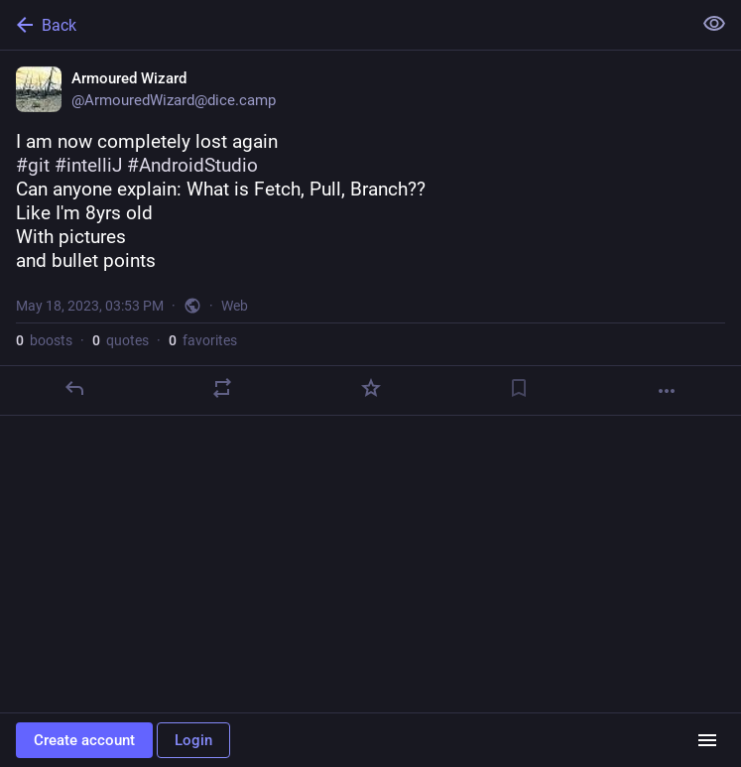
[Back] (343, 25)
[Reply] (74, 388)
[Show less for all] (714, 24)
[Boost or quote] (222, 388)
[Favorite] (371, 388)
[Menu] (707, 740)
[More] (667, 391)
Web (234, 306)
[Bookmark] (519, 388)
